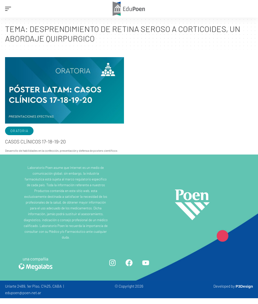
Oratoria (19, 131)
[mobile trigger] (9, 9)
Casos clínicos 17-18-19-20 (36, 141)
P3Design (244, 286)
